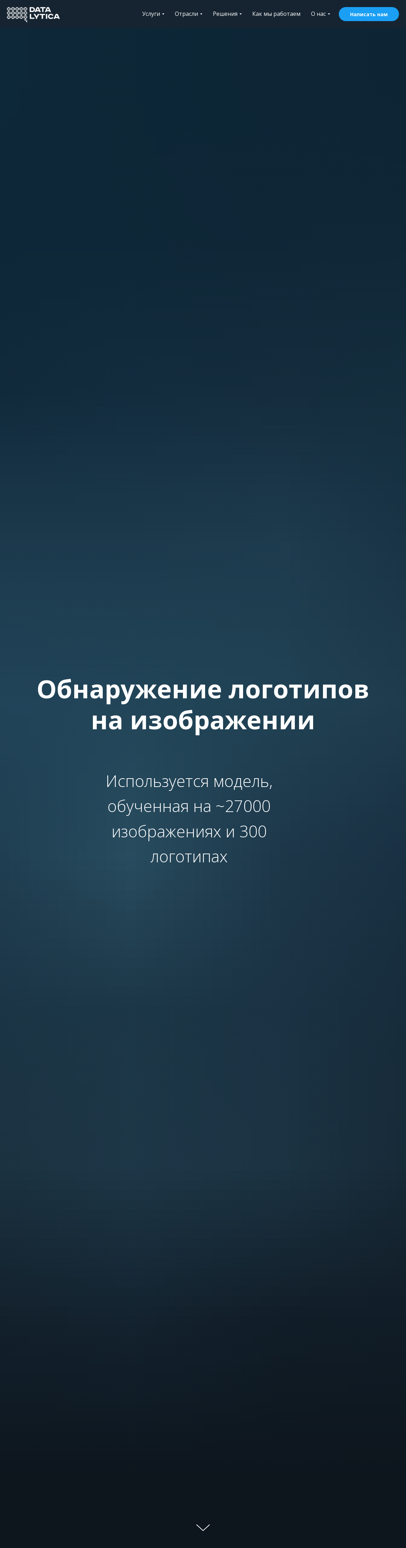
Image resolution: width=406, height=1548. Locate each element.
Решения (227, 14)
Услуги (153, 14)
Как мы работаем (276, 14)
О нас (320, 14)
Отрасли (188, 14)
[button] (369, 14)
